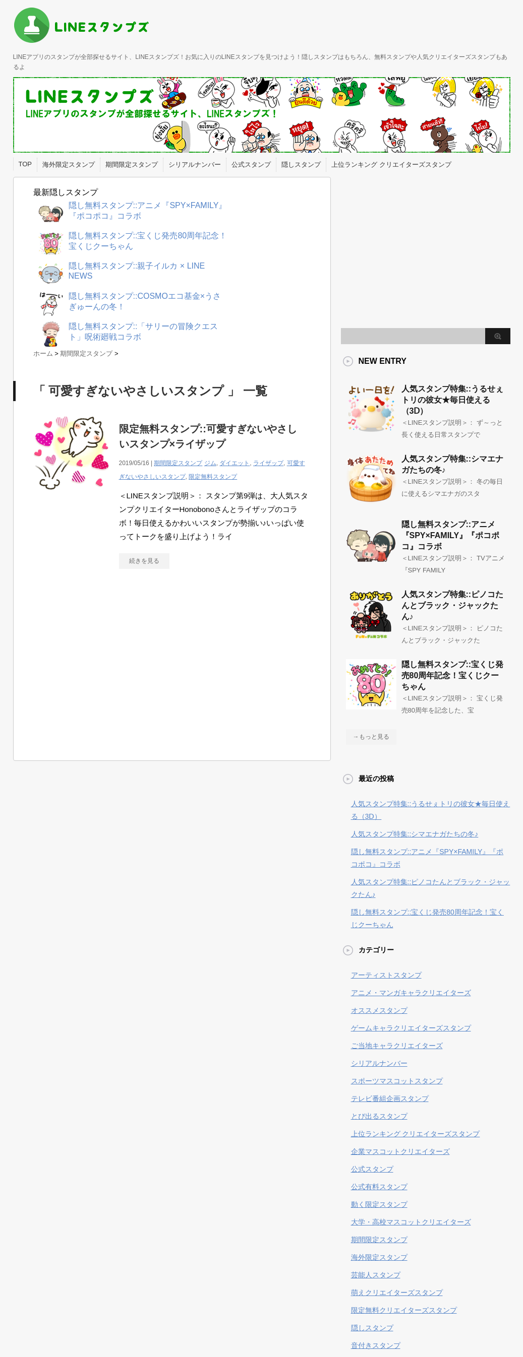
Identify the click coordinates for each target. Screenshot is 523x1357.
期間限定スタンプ (131, 164)
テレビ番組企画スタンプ (390, 1098)
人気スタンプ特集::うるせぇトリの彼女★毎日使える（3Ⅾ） (452, 399)
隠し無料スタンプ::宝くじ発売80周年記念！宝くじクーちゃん (452, 675)
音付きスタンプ (375, 1345)
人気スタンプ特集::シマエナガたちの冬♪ (415, 834)
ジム (210, 463)
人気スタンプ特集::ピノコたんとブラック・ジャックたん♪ (452, 605)
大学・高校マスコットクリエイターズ (411, 1222)
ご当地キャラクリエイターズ (397, 1046)
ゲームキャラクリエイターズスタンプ (411, 1028)
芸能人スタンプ (375, 1275)
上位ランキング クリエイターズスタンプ (391, 164)
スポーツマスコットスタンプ (397, 1081)
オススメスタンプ (379, 1010)
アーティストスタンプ (386, 975)
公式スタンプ (251, 164)
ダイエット (234, 463)
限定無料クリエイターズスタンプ (404, 1310)
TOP (25, 164)
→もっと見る (371, 736)
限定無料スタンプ (213, 476)
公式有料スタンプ (379, 1187)
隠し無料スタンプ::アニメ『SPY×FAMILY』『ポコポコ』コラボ (450, 535)
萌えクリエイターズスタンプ (397, 1292)
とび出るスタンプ (379, 1116)
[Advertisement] (118, 669)
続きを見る (144, 560)
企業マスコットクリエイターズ (400, 1151)
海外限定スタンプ (68, 164)
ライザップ (268, 463)
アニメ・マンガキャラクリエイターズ (411, 993)
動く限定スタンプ (379, 1204)
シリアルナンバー (194, 164)
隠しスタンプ (301, 164)
